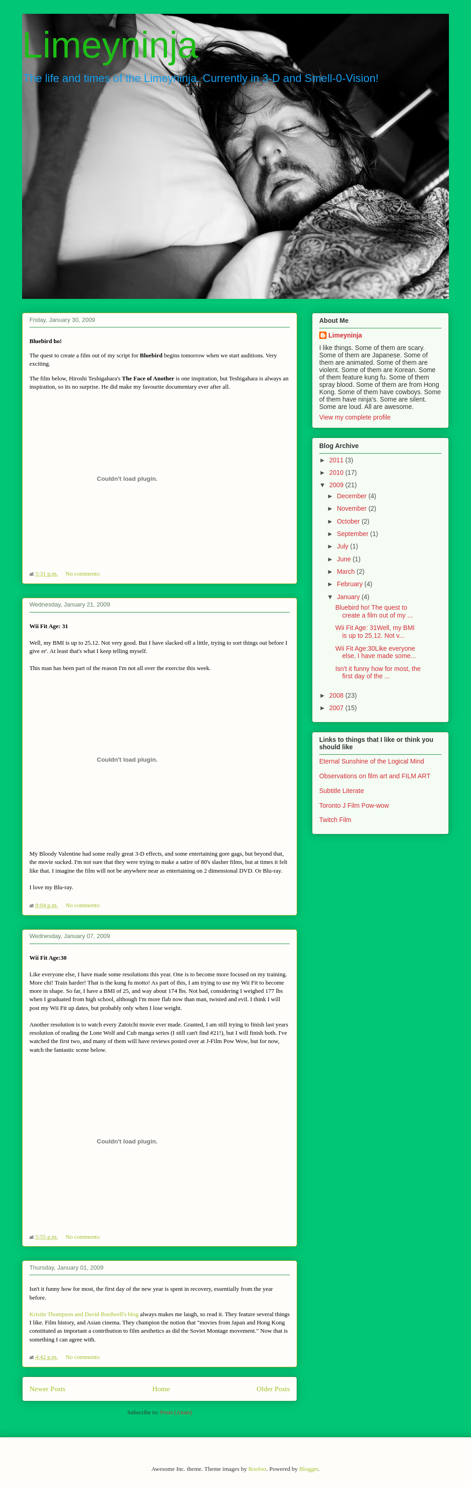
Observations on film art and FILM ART (375, 776)
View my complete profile (355, 417)
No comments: (83, 573)
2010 (337, 472)
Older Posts (273, 1389)
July (343, 546)
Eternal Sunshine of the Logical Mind (371, 761)
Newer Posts (47, 1389)
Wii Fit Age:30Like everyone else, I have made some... (375, 652)
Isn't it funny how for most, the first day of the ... (378, 672)
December (352, 496)
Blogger (308, 1468)
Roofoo (257, 1468)
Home (161, 1389)
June (344, 559)
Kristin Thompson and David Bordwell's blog (83, 1314)
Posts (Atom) (176, 1412)
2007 (337, 707)
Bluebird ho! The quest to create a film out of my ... (374, 611)
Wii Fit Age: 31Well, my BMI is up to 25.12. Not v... (374, 631)
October (349, 521)
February (350, 584)
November (352, 508)
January (349, 597)
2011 (337, 460)
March (346, 571)
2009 (337, 485)
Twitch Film (335, 819)
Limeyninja (110, 44)
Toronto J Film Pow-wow (354, 805)
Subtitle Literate (341, 790)
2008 (337, 695)
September (353, 533)
